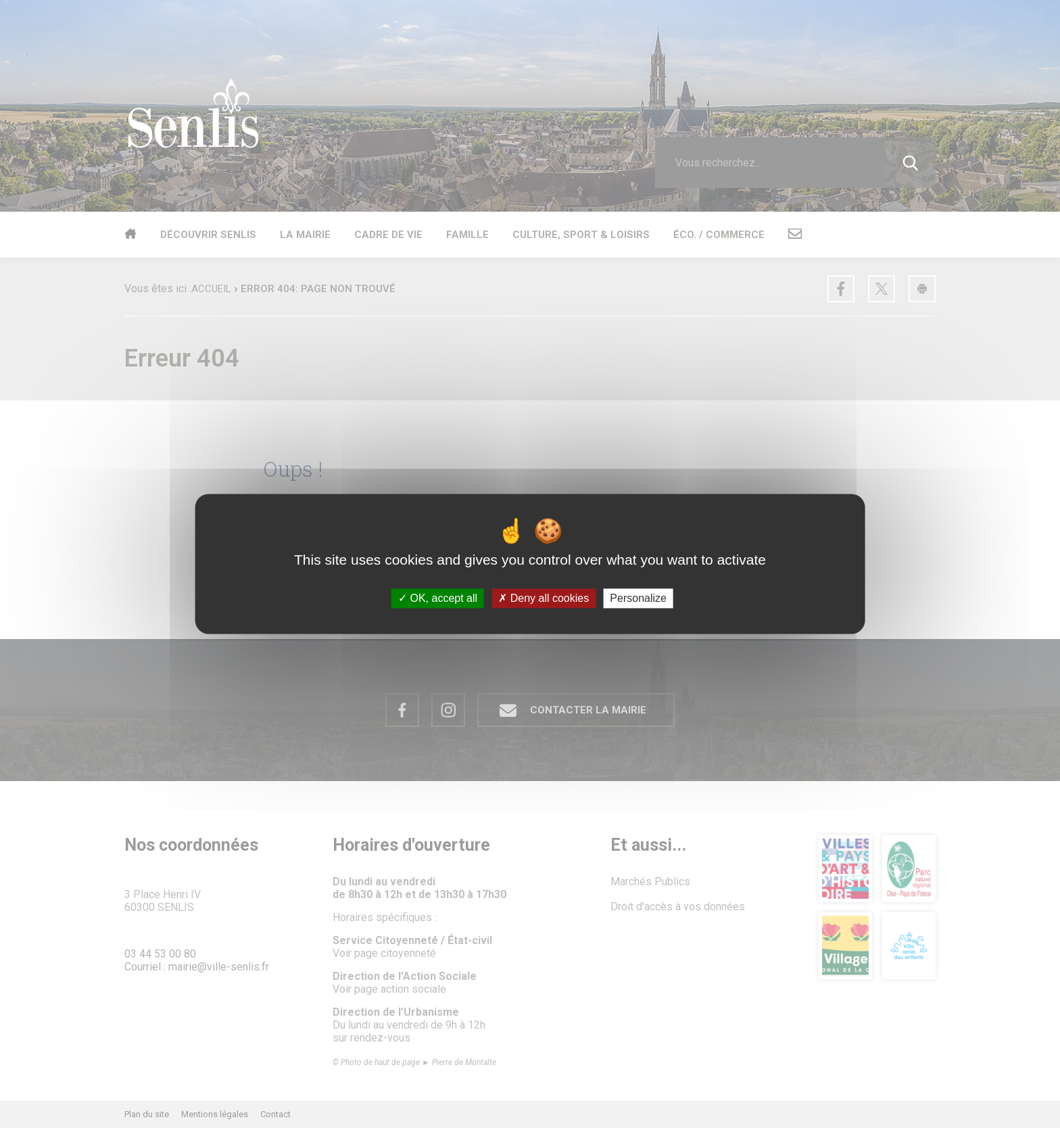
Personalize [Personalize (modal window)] (638, 598)
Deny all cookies (543, 598)
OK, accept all (437, 598)
